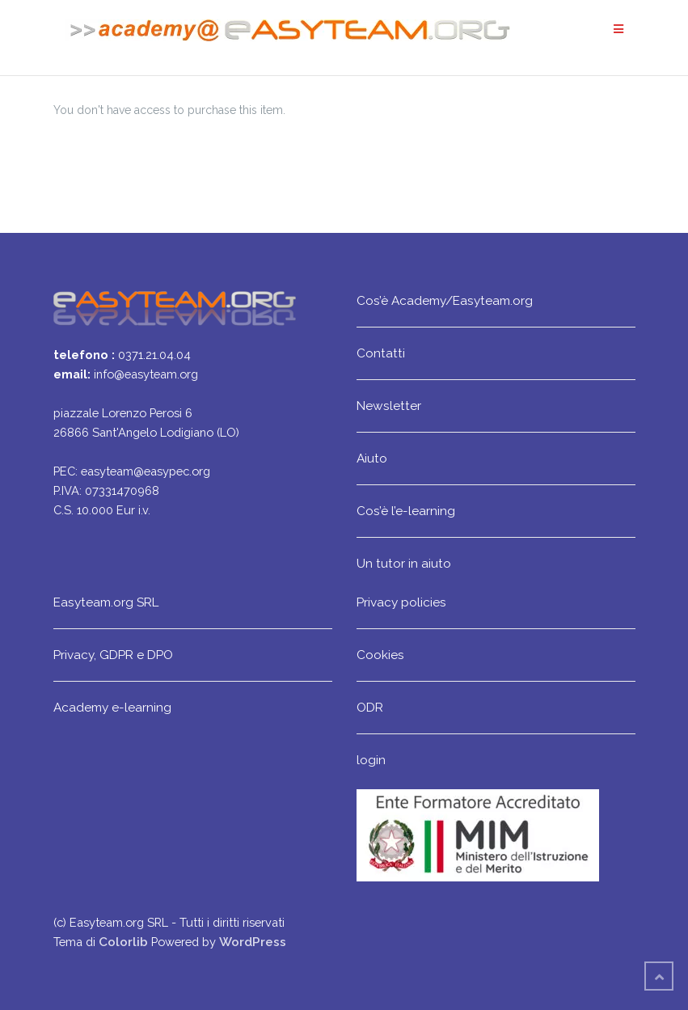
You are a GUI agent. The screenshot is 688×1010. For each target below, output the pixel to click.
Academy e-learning (112, 707)
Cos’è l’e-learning (406, 510)
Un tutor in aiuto (404, 563)
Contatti (381, 353)
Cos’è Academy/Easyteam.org (445, 300)
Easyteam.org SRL (105, 602)
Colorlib (123, 941)
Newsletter (389, 405)
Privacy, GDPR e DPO (113, 654)
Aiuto (372, 458)
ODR (370, 707)
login (371, 759)
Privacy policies (401, 602)
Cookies (380, 654)
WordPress (252, 941)
